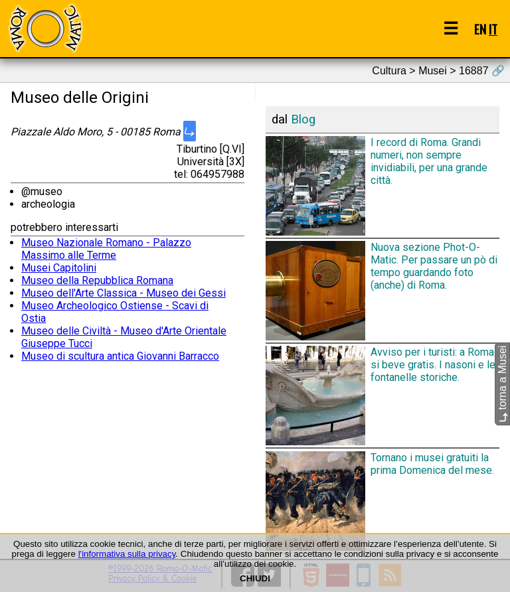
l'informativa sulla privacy (127, 554)
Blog (303, 119)
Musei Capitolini (58, 267)
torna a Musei (502, 384)
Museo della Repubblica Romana (97, 280)
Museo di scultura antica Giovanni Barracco (120, 356)
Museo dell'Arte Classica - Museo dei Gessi (123, 293)
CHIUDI (255, 578)
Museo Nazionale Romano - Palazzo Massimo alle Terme (106, 248)
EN (480, 29)
